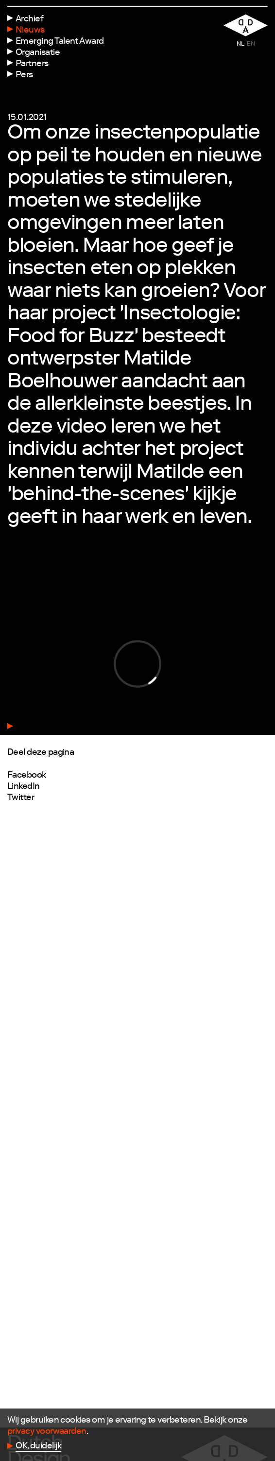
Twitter (20, 798)
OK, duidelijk (38, 1446)
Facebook (26, 775)
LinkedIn (23, 787)
